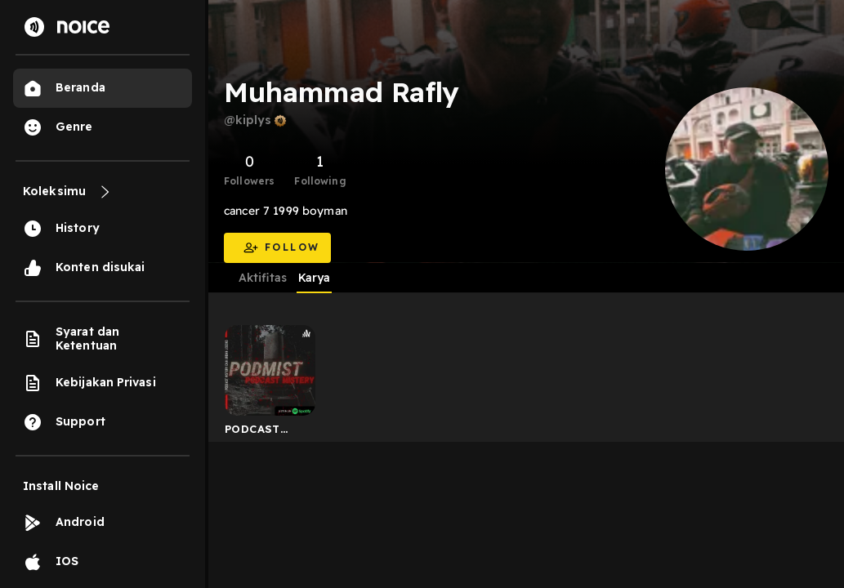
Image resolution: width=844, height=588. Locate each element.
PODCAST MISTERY (252, 432)
